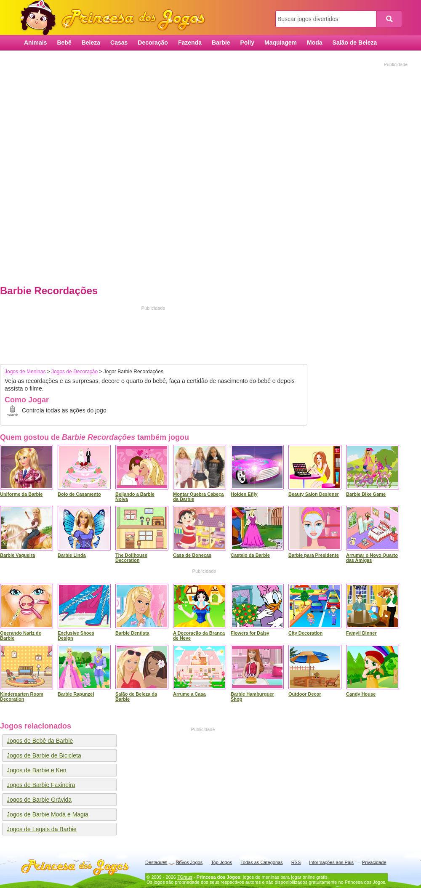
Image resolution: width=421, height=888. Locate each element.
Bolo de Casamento (79, 494)
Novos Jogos (189, 862)
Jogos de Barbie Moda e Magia (47, 814)
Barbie (221, 42)
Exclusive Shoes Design (76, 635)
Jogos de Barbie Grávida (39, 799)
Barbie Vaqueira (17, 555)
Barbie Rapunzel (76, 694)
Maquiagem (280, 42)
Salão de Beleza (355, 42)
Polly (247, 42)
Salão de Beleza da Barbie (136, 696)
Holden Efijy (244, 494)
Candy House (361, 694)
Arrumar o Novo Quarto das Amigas (372, 558)
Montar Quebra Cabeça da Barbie (198, 497)
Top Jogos (221, 862)
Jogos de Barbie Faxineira (41, 785)
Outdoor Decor (304, 694)
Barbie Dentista (132, 632)
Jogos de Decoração (74, 372)
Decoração (153, 42)
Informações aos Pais (331, 862)
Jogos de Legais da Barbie (42, 829)
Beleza (91, 42)
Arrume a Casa (189, 694)
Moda (314, 42)
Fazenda (190, 42)
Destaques (156, 862)
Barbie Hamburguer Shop (252, 696)
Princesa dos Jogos (116, 18)
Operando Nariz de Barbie (20, 635)
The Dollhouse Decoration (131, 558)
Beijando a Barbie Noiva (135, 497)
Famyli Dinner (361, 632)
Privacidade (374, 862)
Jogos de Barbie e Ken (37, 770)
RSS (296, 862)
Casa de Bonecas (192, 555)
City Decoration (305, 632)
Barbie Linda (72, 555)
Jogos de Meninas (25, 372)
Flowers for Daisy (250, 632)
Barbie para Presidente (313, 555)
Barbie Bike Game (366, 494)
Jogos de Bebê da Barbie (40, 740)
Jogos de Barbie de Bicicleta (44, 755)
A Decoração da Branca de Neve (199, 635)
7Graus (184, 877)
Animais (35, 42)
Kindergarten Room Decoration (21, 696)
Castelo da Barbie (250, 555)
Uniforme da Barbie (21, 494)
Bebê (64, 42)
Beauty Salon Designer (313, 494)
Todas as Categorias (261, 862)
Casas (119, 42)
